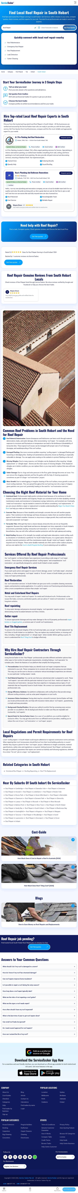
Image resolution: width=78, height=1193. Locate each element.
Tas (27, 72)
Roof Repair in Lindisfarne (32, 792)
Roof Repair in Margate (52, 811)
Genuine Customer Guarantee (47, 1129)
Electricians (25, 1138)
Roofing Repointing (30, 771)
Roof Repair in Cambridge (14, 788)
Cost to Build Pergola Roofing (33, 545)
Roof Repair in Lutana (12, 802)
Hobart (33, 72)
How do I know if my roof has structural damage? (19, 973)
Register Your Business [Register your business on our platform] (15, 1166)
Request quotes (66, 137)
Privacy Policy (64, 1125)
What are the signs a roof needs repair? (16, 1003)
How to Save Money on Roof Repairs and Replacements (39, 924)
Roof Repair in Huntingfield (14, 811)
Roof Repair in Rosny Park (14, 795)
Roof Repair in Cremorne (56, 788)
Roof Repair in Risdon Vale (52, 792)
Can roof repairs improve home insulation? (17, 979)
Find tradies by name (28, 1105)
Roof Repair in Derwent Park (34, 798)
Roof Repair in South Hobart (34, 808)
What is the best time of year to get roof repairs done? (21, 1016)
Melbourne (45, 1095)
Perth (43, 1099)
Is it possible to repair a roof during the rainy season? (21, 985)
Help (4, 1105)
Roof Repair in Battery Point (14, 805)
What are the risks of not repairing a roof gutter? (19, 997)
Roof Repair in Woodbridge (33, 815)
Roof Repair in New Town (35, 805)
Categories (6, 1102)
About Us (5, 1092)
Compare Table (46, 1137)
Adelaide (63, 1099)
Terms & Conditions (48, 1125)
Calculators (25, 1102)
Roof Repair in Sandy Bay (13, 808)
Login (23, 1109)
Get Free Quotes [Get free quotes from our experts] (65, 1157)
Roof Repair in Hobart (12, 821)
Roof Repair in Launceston (14, 818)
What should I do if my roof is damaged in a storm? (20, 966)
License (62, 1137)
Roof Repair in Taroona (13, 815)
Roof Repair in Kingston (34, 811)
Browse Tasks (46, 1143)
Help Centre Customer (49, 1147)
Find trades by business (7, 1110)
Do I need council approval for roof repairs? (17, 1028)
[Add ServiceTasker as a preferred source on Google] (39, 1052)
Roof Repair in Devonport (34, 818)
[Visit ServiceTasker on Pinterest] (10, 1157)
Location (44, 1092)
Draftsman (24, 1128)
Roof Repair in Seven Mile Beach (37, 795)
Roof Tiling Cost (26, 637)
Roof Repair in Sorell (51, 815)
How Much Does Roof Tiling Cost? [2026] (39, 886)
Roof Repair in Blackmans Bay (56, 808)
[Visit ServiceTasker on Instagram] (20, 1157)
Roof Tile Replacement (48, 771)
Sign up (4, 1114)
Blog (22, 1092)
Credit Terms (45, 1140)
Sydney (62, 1092)
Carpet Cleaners (26, 1131)
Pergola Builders (26, 1125)
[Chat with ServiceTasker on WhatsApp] (35, 1157)
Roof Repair (19, 72)
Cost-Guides (6, 1095)
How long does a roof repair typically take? (17, 991)
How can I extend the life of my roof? (15, 1034)
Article (23, 1095)
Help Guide (63, 1140)
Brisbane (63, 1095)
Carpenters (6, 1131)
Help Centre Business (67, 1143)
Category (10, 72)
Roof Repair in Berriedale (58, 795)
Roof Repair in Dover (52, 818)
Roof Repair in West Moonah (50, 802)
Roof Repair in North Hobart (55, 805)
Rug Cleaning (6, 1134)
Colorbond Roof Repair (13, 771)
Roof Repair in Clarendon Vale (35, 788)
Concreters (6, 1138)
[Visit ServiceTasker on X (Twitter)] (15, 1157)
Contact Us (24, 1099)
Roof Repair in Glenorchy (55, 798)
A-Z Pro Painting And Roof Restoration (29, 137)
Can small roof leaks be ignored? (14, 1022)
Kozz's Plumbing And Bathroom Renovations (31, 173)
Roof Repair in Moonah (30, 802)
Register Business (57, 1189)
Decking (5, 1128)
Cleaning (24, 1134)
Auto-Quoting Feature (67, 1128)
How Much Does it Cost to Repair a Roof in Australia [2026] (39, 858)
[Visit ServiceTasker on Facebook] (5, 1157)
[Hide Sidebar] (75, 2)
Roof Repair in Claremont (14, 798)
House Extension (8, 1125)
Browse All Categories (67, 1134)
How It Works (46, 1134)
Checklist (5, 1099)
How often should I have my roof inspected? (18, 1010)
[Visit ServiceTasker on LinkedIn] (25, 1157)
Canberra (44, 1102)
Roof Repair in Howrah (13, 792)
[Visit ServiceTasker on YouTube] (30, 1157)
